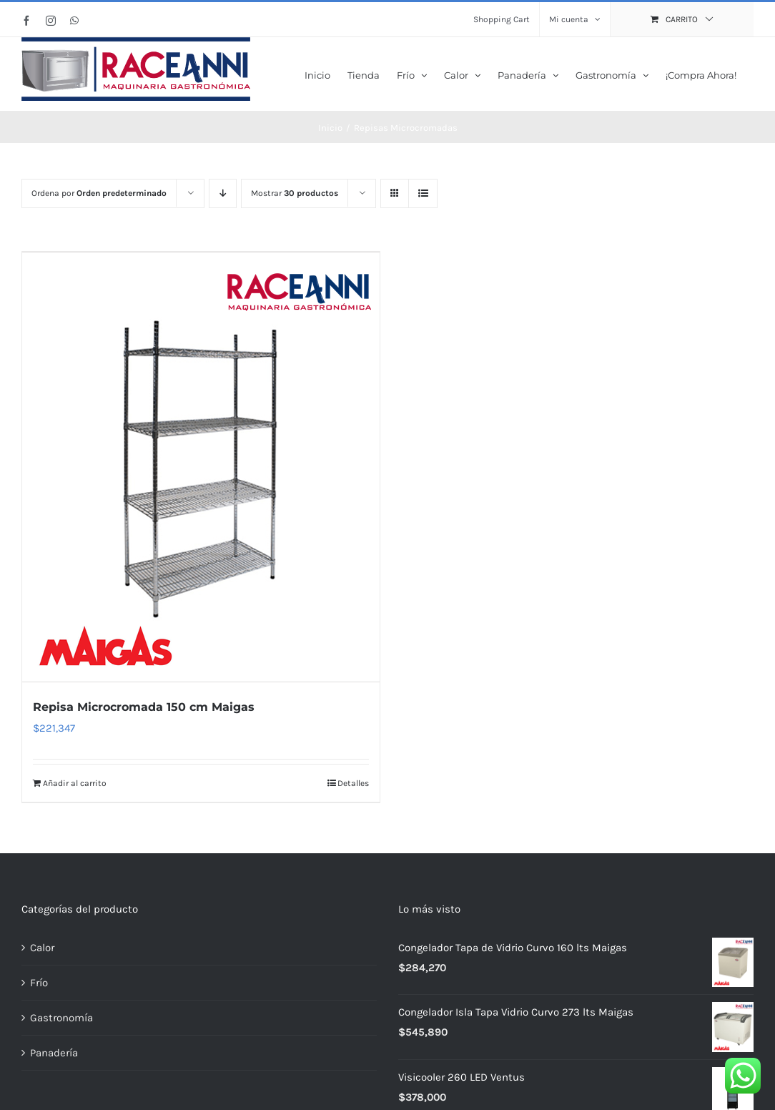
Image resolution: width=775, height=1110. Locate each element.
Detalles (353, 782)
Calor (42, 946)
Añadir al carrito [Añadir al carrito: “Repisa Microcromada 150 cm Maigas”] (75, 782)
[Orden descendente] (223, 193)
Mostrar (294, 193)
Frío (39, 981)
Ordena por (99, 193)
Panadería (54, 1051)
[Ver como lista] (423, 193)
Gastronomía (61, 1016)
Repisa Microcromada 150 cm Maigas (144, 705)
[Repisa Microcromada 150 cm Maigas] (201, 466)
